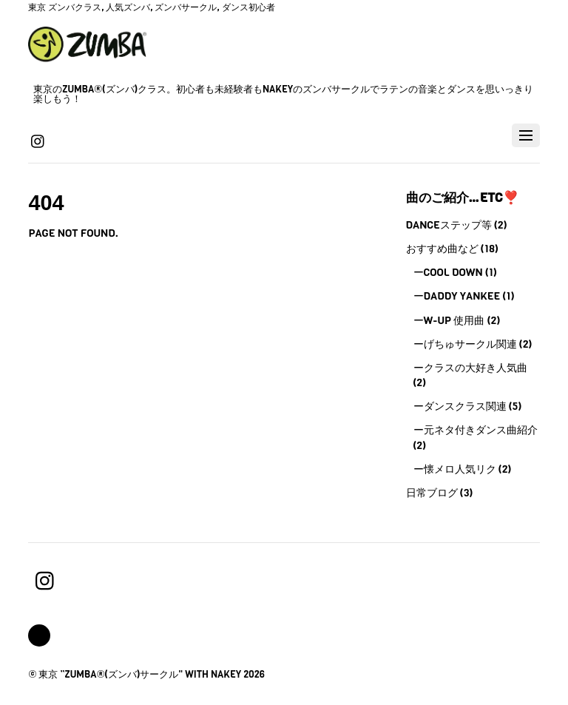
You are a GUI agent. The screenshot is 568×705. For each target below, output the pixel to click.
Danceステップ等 (449, 224)
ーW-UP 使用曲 (449, 320)
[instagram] (38, 140)
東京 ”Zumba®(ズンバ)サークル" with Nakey (139, 674)
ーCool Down (448, 272)
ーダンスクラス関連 (460, 406)
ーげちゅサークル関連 (465, 344)
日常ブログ (432, 492)
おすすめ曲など (442, 248)
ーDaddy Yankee (457, 296)
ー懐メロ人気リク (454, 469)
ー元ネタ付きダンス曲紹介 (475, 429)
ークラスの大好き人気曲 (470, 367)
